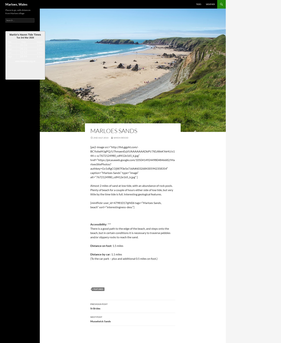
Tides (198, 4)
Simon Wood (120, 137)
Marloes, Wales (16, 4)
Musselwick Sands (132, 319)
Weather (210, 4)
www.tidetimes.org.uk (25, 61)
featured (98, 289)
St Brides (132, 306)
